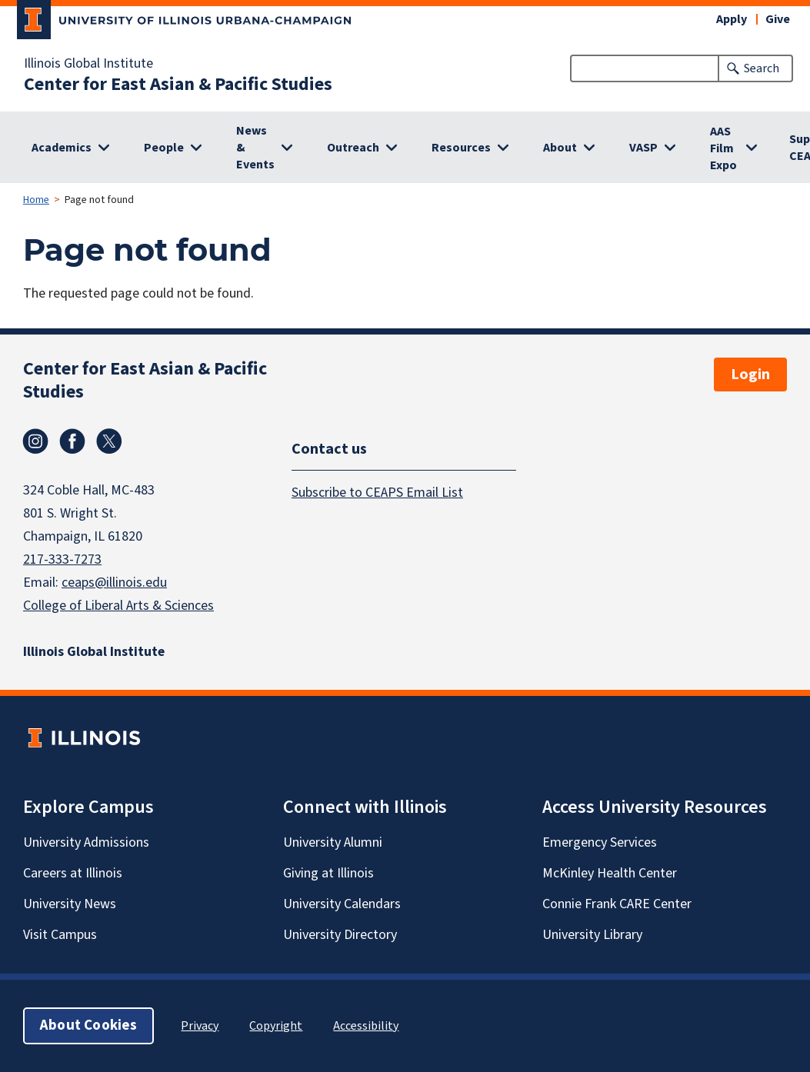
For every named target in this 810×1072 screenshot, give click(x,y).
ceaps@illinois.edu (114, 582)
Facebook (72, 441)
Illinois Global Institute (88, 64)
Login (750, 374)
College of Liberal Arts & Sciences (118, 605)
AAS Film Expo (723, 148)
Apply (731, 19)
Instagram (35, 441)
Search (761, 68)
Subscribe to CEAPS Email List (377, 492)
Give (777, 19)
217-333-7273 (62, 559)
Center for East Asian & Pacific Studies (178, 84)
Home (36, 200)
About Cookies (88, 1025)
